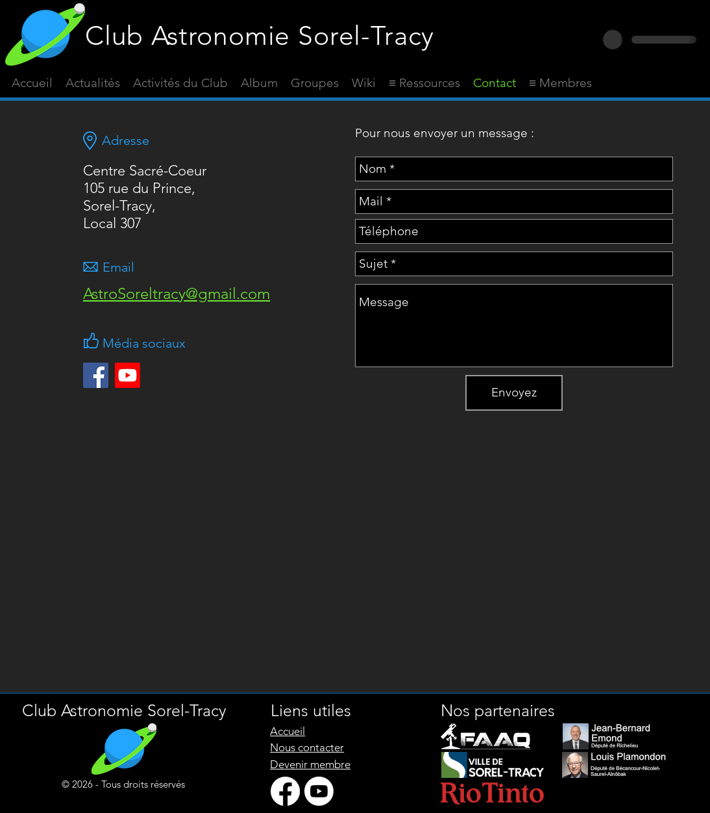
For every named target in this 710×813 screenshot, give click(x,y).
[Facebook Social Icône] (95, 375)
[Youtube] (127, 375)
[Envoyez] (514, 393)
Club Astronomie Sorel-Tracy (259, 35)
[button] (424, 83)
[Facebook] (285, 791)
